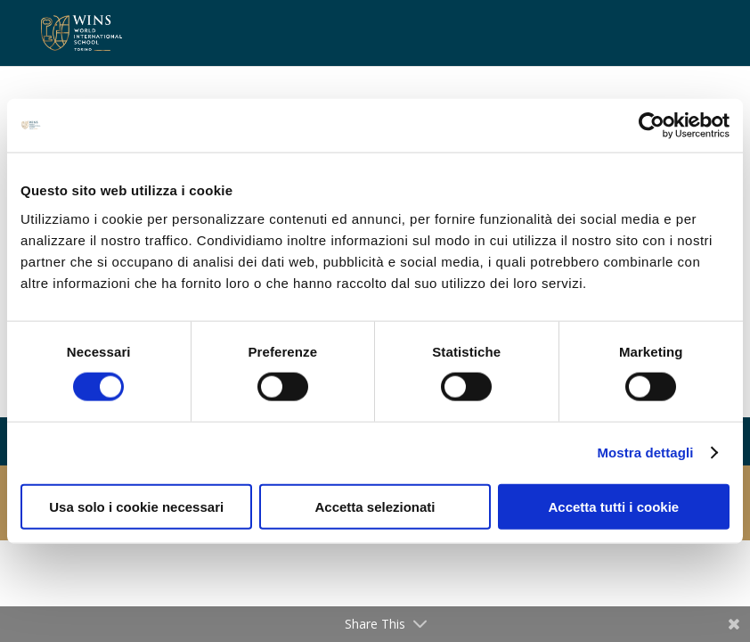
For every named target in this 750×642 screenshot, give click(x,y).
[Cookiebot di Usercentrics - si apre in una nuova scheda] (652, 125)
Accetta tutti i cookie (613, 506)
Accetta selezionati (374, 506)
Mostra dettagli (645, 452)
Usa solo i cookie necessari (136, 506)
